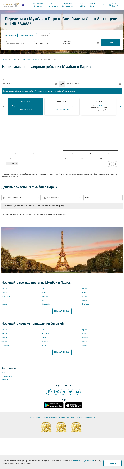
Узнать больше (95, 4)
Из (6, 41)
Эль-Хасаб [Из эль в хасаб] (85, 304)
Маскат (4, 288)
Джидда (44, 337)
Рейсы (14, 59)
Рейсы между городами (50, 417)
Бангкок (44, 292)
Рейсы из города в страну (67, 417)
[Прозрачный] (59, 42)
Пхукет (84, 300)
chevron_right (116, 164)
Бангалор (85, 296)
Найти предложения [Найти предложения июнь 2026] (25, 110)
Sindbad (103, 5)
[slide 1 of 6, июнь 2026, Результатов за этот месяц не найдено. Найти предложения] (25, 106)
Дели (43, 288)
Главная (4, 59)
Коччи (44, 300)
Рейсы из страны (90, 417)
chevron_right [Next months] (120, 106)
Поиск (110, 42)
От (3, 80)
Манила (4, 292)
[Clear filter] (38, 198)
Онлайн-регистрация (53, 5)
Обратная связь (6, 376)
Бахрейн (4, 337)
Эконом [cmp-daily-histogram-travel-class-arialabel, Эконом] (5, 74)
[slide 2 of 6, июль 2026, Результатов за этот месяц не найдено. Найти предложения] (62, 106)
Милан (84, 345)
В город (38, 417)
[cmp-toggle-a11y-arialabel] (62, 84)
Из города (80, 417)
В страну (31, 417)
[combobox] (18, 44)
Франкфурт (46, 341)
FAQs (3, 373)
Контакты (4, 380)
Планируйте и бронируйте (40, 4)
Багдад (44, 345)
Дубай (84, 288)
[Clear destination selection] (120, 84)
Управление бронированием (70, 4)
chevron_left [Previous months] (4, 106)
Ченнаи (84, 292)
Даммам (85, 337)
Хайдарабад (46, 304)
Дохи (3, 300)
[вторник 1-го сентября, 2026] (72, 150)
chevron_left (109, 164)
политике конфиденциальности (84, 461)
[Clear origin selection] (56, 84)
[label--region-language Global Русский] (115, 4)
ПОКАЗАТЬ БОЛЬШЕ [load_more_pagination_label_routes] (62, 311)
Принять (112, 463)
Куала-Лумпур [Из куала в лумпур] (6, 296)
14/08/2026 (67, 44)
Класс (85, 193)
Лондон (4, 333)
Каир (84, 333)
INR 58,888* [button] (20, 24)
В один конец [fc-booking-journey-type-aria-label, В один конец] (9, 35)
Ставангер (5, 345)
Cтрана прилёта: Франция (30, 59)
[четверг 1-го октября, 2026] (90, 150)
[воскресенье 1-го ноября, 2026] (109, 150)
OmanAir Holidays (82, 5)
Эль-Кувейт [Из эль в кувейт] (46, 333)
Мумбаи (45, 296)
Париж (84, 341)
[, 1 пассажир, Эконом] (26, 35)
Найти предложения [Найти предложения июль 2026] (62, 110)
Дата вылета (67, 41)
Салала (4, 304)
